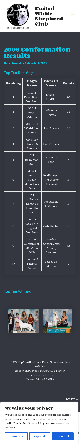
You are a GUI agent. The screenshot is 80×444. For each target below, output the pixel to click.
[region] (39, 423)
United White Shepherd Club (49, 15)
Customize (16, 436)
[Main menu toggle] (72, 16)
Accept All (63, 436)
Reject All (39, 436)
